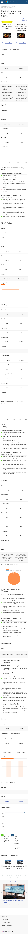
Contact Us (5, 919)
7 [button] (16, 877)
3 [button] (7, 877)
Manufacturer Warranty (7, 759)
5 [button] (12, 877)
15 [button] (17, 879)
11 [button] (25, 877)
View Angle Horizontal (7, 403)
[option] (14, 868)
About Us (4, 916)
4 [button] (9, 877)
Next (26, 868)
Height (3, 285)
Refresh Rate (4, 148)
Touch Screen (5, 566)
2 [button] (5, 877)
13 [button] (13, 879)
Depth (8, 285)
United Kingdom (7, 931)
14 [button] (15, 879)
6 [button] (14, 877)
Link (7, 794)
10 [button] (23, 877)
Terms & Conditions (7, 925)
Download (7, 803)
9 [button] (21, 877)
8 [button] (18, 877)
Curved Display (19, 403)
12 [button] (10, 879)
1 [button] (3, 877)
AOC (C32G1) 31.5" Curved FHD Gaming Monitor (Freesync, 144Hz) (17, 844)
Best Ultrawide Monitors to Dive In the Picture (13, 903)
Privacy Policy (6, 922)
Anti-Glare (4, 406)
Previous (2, 868)
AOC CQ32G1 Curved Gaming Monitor (6, 841)
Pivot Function (14, 566)
